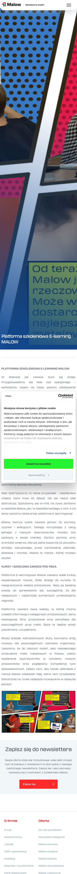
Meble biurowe (48, 844)
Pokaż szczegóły (56, 452)
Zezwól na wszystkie (38, 463)
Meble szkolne (47, 858)
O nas (7, 830)
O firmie (10, 821)
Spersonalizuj (38, 474)
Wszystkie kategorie (51, 837)
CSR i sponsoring (15, 851)
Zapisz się (29, 784)
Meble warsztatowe (51, 865)
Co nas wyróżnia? (49, 830)
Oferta (43, 821)
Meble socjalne (48, 851)
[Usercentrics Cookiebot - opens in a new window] (58, 396)
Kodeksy (9, 858)
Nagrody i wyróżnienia (19, 865)
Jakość (8, 844)
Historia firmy (13, 837)
